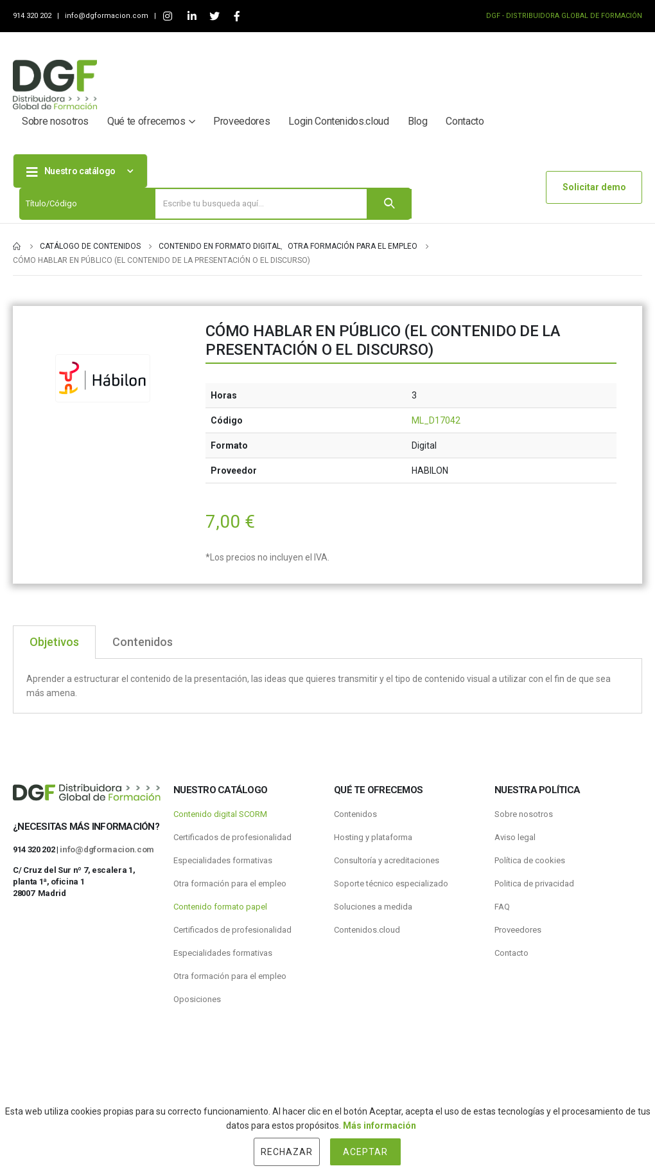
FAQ (502, 906)
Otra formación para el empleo (229, 883)
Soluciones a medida (373, 906)
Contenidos (355, 814)
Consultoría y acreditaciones (386, 860)
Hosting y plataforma (373, 837)
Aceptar (365, 1152)
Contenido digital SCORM (220, 814)
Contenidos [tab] (142, 642)
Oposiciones (197, 999)
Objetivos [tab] (54, 642)
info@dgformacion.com (107, 16)
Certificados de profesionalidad (232, 837)
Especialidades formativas (222, 860)
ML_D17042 (436, 420)
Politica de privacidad (534, 883)
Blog (418, 121)
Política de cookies (529, 860)
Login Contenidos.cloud (338, 121)
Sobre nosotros (55, 121)
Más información (379, 1125)
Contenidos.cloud (367, 930)
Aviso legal (515, 837)
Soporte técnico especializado (391, 883)
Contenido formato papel (220, 906)
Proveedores (241, 121)
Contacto (465, 121)
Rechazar (287, 1152)
